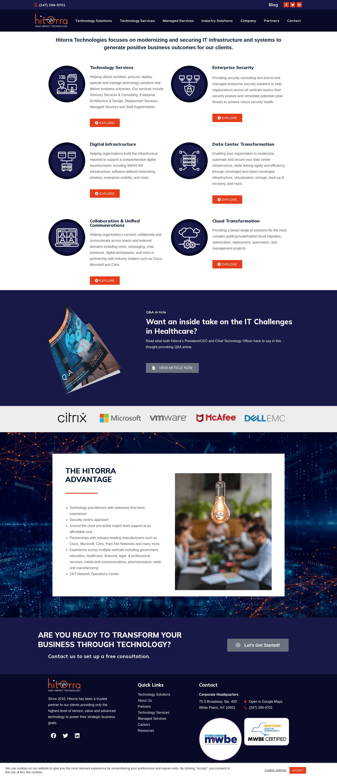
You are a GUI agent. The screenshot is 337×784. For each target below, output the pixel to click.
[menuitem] (93, 21)
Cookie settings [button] (275, 770)
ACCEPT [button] (297, 770)
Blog (273, 4)
